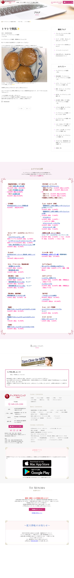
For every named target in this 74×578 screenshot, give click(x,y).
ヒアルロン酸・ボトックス (55, 428)
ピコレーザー (33, 437)
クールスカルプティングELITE (55, 439)
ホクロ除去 (33, 412)
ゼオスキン (33, 441)
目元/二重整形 (64, 412)
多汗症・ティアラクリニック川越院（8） (63, 95)
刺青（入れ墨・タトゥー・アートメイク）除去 (41, 416)
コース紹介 (33, 2)
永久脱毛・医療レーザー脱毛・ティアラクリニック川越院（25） (63, 102)
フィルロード (57, 418)
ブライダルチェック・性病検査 (37, 418)
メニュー (28, 2)
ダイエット (41, 412)
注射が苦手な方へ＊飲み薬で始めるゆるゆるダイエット (63, 55)
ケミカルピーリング (42, 439)
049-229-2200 (17, 404)
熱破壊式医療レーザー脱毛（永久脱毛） (39, 410)
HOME (17, 2)
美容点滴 (42, 430)
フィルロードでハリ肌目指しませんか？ (63, 45)
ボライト (33, 439)
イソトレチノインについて (62, 50)
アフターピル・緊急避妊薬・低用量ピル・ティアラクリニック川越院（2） (63, 142)
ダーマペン (52, 437)
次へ (27, 108)
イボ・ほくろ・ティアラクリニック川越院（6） (63, 136)
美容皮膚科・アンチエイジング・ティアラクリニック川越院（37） (63, 78)
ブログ (60, 397)
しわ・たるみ (49, 412)
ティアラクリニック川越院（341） (62, 71)
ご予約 (54, 397)
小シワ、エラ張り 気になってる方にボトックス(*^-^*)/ (63, 39)
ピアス (52, 410)
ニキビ (57, 412)
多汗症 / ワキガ (34, 414)
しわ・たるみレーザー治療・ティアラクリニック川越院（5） (63, 125)
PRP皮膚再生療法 (43, 437)
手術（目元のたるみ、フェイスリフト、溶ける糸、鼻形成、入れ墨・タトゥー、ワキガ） (49, 435)
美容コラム (42, 399)
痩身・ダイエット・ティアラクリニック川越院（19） (63, 89)
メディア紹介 (33, 399)
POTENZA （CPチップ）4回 (50, 254)
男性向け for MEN (44, 414)
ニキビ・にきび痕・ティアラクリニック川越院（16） (63, 130)
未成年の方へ (33, 401)
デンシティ (49, 418)
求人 (48, 399)
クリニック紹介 (23, 2)
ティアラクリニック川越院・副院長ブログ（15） (63, 119)
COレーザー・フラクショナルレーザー (39, 434)
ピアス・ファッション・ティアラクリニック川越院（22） (63, 84)
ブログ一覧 (20, 21)
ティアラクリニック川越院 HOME (9, 21)
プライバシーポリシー (57, 399)
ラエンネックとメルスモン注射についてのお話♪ (63, 34)
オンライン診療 (34, 419)
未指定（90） (59, 148)
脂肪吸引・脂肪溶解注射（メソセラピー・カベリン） (42, 432)
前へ (22, 108)
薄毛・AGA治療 (34, 430)
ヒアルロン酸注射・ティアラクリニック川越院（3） (63, 108)
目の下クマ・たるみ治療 (63, 437)
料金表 (37, 2)
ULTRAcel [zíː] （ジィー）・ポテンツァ (39, 428)
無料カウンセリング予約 (68, 2)
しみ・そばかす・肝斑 (61, 410)
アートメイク (57, 416)
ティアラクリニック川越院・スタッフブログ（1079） (63, 113)
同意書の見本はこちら (37, 513)
